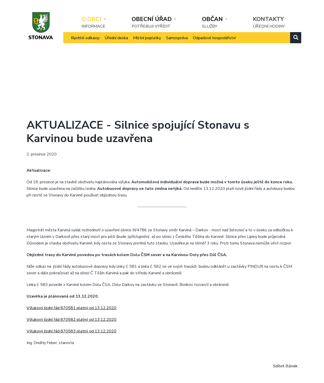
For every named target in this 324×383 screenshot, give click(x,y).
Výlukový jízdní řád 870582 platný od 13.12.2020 (71, 319)
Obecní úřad (152, 19)
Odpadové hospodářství (214, 43)
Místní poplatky (147, 43)
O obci (91, 19)
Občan (212, 19)
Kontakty (268, 19)
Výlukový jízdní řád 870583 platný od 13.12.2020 (71, 331)
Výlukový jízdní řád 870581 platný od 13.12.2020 (71, 308)
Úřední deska (116, 43)
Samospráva (177, 43)
